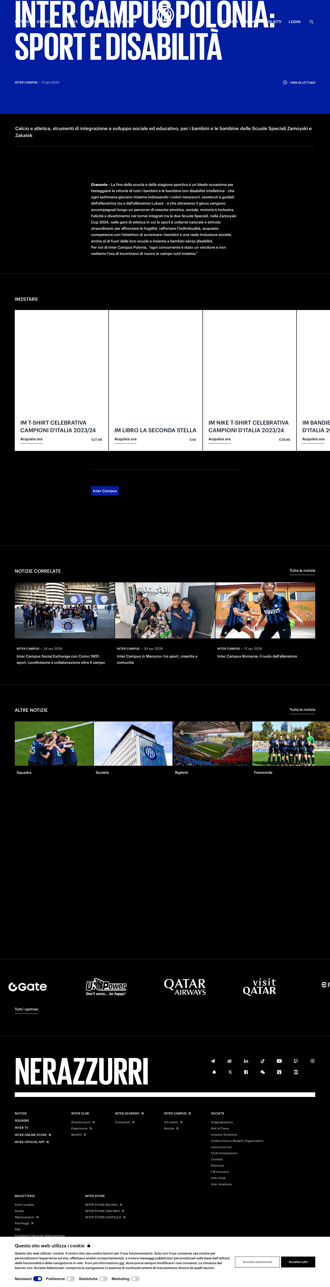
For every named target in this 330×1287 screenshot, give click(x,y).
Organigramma (222, 1122)
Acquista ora (31, 379)
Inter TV (21, 1128)
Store (251, 21)
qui (121, 1263)
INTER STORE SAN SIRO (102, 1211)
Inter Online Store (31, 1135)
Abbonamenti (24, 1217)
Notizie (21, 1113)
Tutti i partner (26, 1009)
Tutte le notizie (302, 511)
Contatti (217, 1159)
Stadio (19, 1211)
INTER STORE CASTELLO (103, 1217)
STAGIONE (46, 21)
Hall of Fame (220, 1128)
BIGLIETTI (273, 21)
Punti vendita (24, 1205)
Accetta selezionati (257, 1262)
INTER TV (93, 21)
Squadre (22, 1121)
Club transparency (224, 1153)
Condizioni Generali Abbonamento (40, 1236)
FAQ (18, 1229)
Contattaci (122, 1122)
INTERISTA (229, 21)
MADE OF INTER (122, 21)
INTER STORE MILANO (101, 1205)
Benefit (76, 1135)
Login (294, 21)
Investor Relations (224, 1135)
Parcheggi (22, 1223)
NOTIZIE (22, 21)
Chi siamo (171, 1122)
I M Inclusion (220, 1172)
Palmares (217, 1166)
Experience (79, 1128)
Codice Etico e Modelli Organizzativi (237, 1141)
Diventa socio (81, 1122)
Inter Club (80, 1113)
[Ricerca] (311, 22)
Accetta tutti (298, 1262)
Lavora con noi (221, 1147)
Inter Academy (127, 1113)
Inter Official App (30, 1142)
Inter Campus (105, 431)
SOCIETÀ (70, 21)
